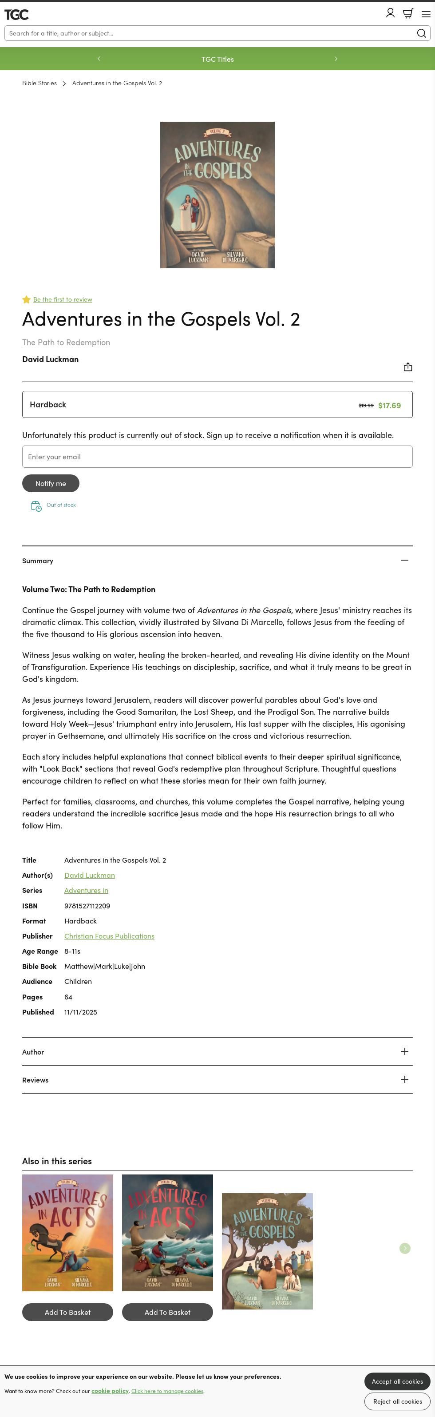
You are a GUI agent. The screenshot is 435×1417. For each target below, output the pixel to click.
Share (408, 366)
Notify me (51, 483)
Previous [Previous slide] (99, 58)
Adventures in (86, 890)
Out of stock (61, 504)
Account (390, 12)
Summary (37, 560)
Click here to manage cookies (167, 1391)
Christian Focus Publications (109, 935)
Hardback (48, 404)
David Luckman (50, 358)
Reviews (35, 1079)
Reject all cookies (397, 1401)
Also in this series (57, 1160)
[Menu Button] (426, 14)
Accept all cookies (397, 1381)
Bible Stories (39, 82)
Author (33, 1051)
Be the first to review (62, 299)
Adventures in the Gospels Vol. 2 (117, 82)
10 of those (29, 14)
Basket (408, 13)
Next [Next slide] (336, 58)
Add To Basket (68, 1312)
